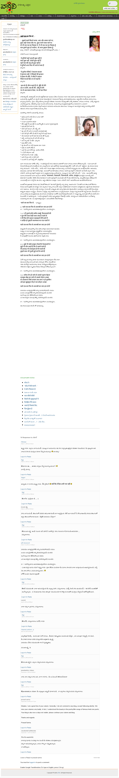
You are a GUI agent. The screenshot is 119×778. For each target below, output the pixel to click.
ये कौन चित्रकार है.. (30, 389)
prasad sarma (37, 757)
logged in (32, 762)
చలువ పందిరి (24, 22)
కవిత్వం (23, 15)
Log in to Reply (26, 456)
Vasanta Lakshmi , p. (27, 629)
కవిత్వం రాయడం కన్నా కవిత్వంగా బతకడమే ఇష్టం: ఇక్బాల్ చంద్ (9, 105)
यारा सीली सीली (29, 395)
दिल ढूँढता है (28, 408)
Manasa (23, 441)
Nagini (23, 477)
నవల (41, 15)
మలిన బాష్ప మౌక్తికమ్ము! (7, 43)
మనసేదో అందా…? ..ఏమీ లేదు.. (35, 421)
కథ (32, 15)
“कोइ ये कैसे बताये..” (30, 385)
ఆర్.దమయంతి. (25, 542)
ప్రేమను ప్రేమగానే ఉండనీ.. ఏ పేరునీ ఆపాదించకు (39, 415)
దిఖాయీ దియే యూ (30, 392)
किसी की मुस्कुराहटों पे (31, 398)
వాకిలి (58, 772)
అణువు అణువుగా (29, 425)
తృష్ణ (22, 28)
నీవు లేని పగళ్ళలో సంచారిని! (33, 418)
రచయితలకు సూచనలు (106, 15)
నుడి (2, 18)
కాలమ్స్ (12, 15)
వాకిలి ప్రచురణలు (79, 3)
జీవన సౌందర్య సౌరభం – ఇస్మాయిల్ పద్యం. (9, 77)
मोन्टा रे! (27, 382)
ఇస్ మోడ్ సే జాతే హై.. (31, 412)
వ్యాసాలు (74, 15)
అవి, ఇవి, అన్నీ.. (88, 15)
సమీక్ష (50, 15)
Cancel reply (97, 757)
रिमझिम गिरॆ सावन (30, 402)
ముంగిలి (4, 15)
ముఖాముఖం (62, 15)
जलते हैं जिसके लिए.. (31, 405)
